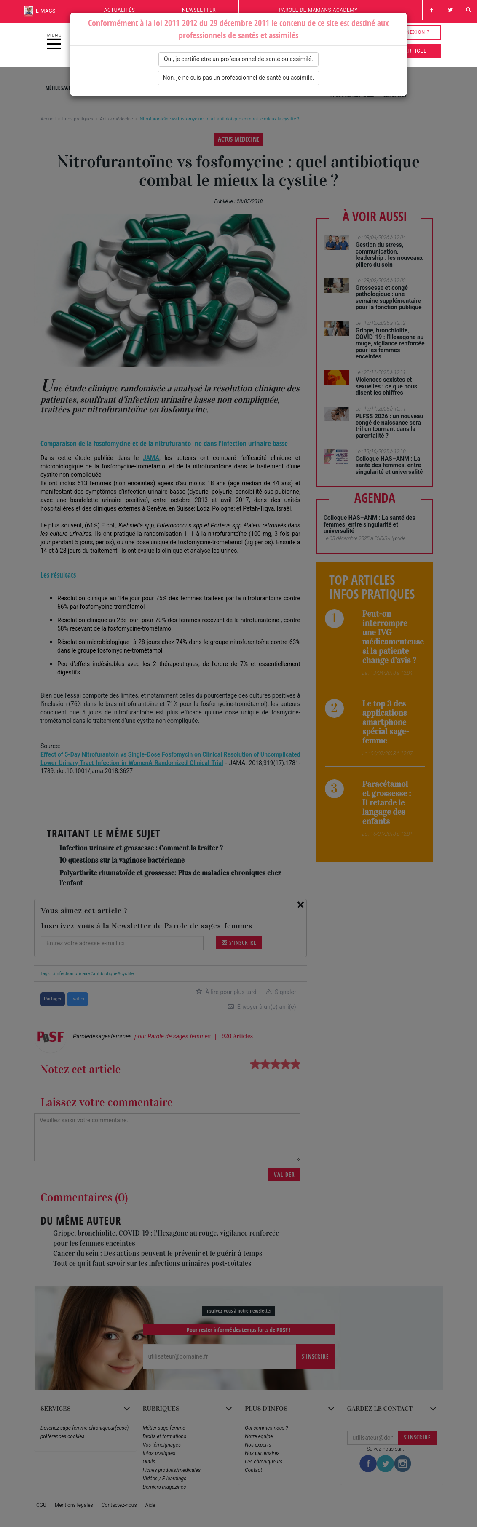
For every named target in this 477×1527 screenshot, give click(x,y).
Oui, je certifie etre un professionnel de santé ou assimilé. (238, 59)
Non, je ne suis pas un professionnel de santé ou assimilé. (238, 77)
